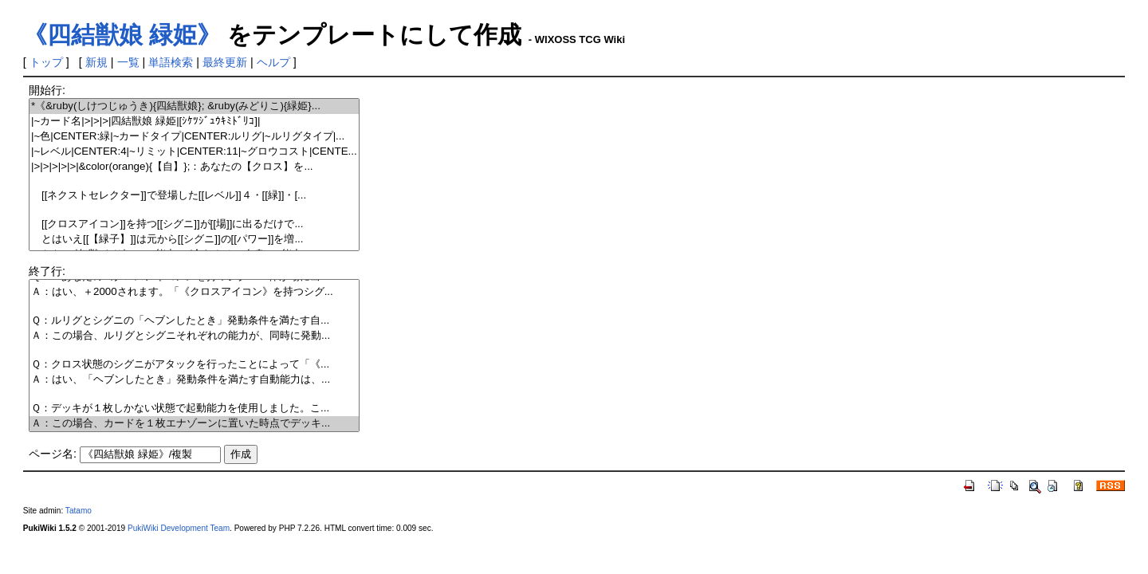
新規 (96, 62)
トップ (46, 62)
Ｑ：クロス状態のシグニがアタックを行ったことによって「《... (194, 364)
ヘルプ (273, 62)
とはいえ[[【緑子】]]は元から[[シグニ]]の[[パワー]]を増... (194, 239)
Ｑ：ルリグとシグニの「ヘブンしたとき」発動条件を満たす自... (194, 320)
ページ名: (53, 453)
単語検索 (170, 62)
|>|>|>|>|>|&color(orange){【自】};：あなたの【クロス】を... (194, 167)
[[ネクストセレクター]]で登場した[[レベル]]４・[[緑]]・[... (194, 195)
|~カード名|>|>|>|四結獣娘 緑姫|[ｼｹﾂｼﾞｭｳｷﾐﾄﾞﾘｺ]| (194, 121)
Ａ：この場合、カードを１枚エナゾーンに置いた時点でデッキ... (194, 423)
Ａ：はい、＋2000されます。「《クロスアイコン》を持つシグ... (194, 292)
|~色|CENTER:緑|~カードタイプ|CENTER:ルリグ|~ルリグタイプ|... (194, 136)
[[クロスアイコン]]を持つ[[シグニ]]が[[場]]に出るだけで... (194, 224)
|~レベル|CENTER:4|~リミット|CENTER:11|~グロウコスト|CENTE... (194, 151)
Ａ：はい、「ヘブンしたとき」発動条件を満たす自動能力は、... (194, 379)
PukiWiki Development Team (179, 528)
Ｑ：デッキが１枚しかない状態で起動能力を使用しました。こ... (194, 408)
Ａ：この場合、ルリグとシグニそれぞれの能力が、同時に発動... (194, 336)
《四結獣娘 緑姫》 (122, 35)
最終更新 (224, 62)
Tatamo (78, 510)
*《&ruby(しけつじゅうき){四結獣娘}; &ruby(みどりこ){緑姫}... (194, 106)
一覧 (128, 62)
